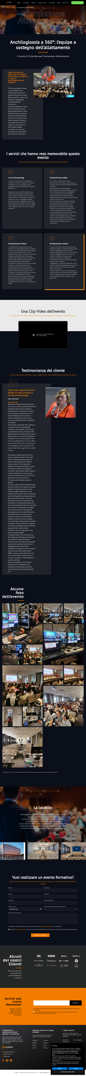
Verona (45, 1048)
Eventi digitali (78, 1040)
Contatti (65, 3)
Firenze (45, 1040)
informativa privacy (46, 926)
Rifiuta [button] (59, 1068)
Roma (45, 1045)
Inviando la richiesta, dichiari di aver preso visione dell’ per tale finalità (35, 926)
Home (19, 3)
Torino (34, 1048)
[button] (83, 1045)
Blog (58, 3)
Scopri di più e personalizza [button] (68, 1071)
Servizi (33, 3)
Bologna (34, 1040)
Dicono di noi (42, 3)
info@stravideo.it (8, 1052)
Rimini (34, 1045)
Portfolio (52, 3)
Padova (45, 1042)
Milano (34, 1042)
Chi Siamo (26, 3)
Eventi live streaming (66, 1040)
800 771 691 (77, 2)
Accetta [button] (76, 1068)
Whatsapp (6, 1056)
